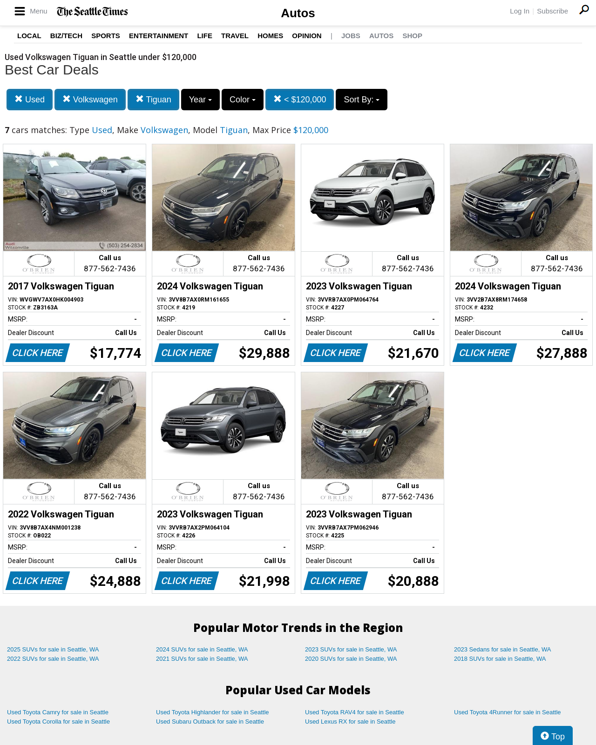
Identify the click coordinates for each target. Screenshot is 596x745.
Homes (270, 36)
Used (29, 99)
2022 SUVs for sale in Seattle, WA (53, 658)
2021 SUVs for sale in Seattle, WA (202, 658)
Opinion (306, 36)
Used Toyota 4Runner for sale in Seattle (507, 712)
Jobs (350, 36)
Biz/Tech (66, 36)
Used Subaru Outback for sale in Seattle (210, 721)
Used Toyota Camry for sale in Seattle (57, 712)
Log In (519, 11)
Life (204, 36)
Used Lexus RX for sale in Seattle (350, 721)
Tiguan (153, 99)
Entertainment (158, 36)
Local (29, 36)
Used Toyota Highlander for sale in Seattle (212, 712)
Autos (298, 13)
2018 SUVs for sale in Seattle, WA (500, 658)
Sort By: (361, 99)
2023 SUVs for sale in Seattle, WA (351, 649)
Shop (412, 36)
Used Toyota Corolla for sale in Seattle (58, 721)
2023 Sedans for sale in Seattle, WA (502, 649)
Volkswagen (90, 99)
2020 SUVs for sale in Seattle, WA (351, 658)
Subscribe (552, 11)
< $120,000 (299, 99)
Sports (105, 36)
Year (200, 99)
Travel (235, 36)
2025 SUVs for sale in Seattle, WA (53, 649)
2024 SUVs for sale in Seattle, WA (202, 649)
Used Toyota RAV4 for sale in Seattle (354, 712)
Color (243, 99)
